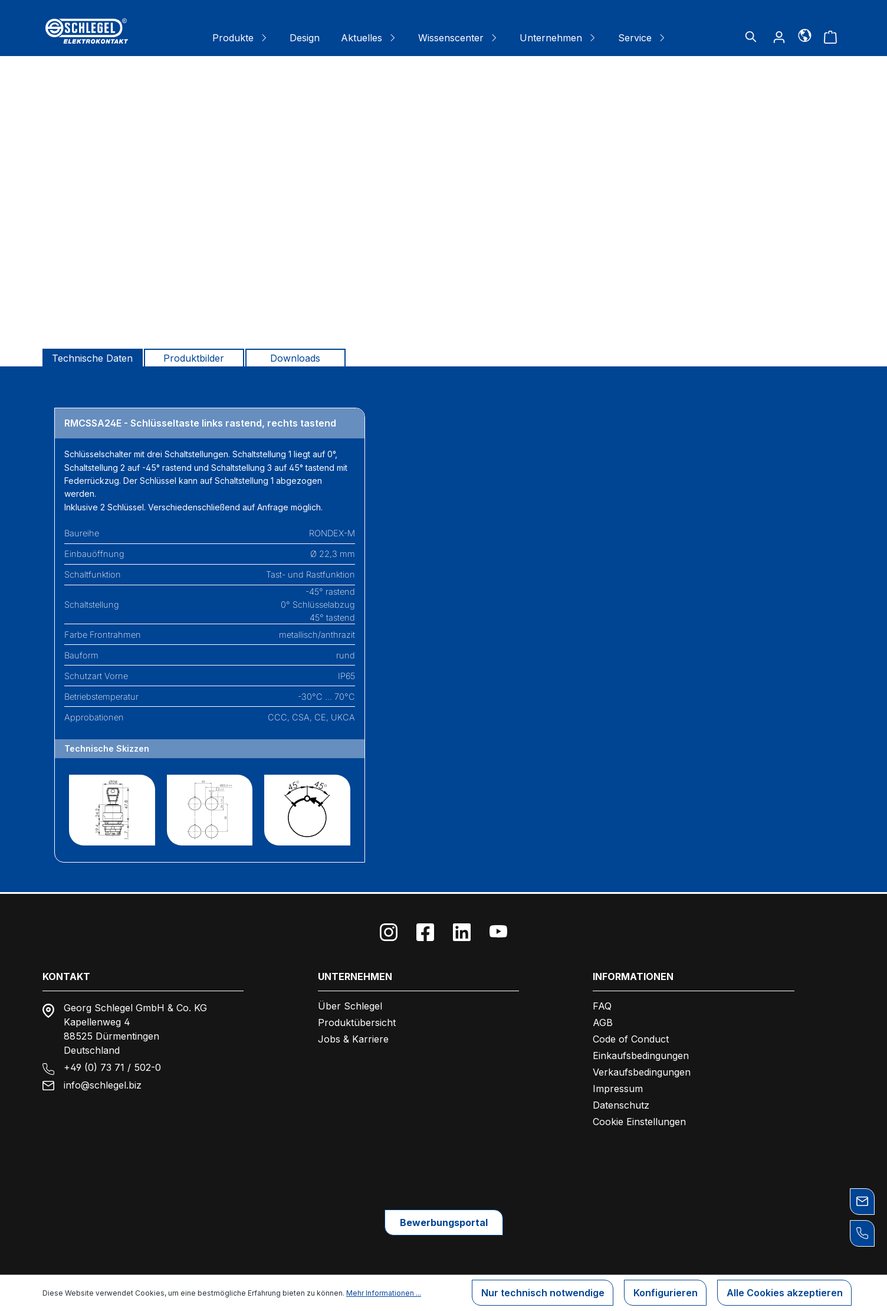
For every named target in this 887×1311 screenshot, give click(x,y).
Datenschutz (621, 1104)
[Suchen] (751, 36)
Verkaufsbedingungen (642, 1071)
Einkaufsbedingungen (641, 1054)
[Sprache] (804, 35)
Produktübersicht (357, 1021)
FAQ (602, 1005)
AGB (603, 1021)
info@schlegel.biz (103, 1084)
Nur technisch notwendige (541, 1293)
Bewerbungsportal (444, 1222)
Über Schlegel (350, 1005)
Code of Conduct (631, 1038)
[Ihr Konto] (779, 36)
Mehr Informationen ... (383, 1293)
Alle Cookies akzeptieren (784, 1293)
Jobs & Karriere (353, 1038)
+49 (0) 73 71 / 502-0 (112, 1066)
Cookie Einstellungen (639, 1120)
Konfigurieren (664, 1293)
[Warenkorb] (830, 36)
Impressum (618, 1087)
